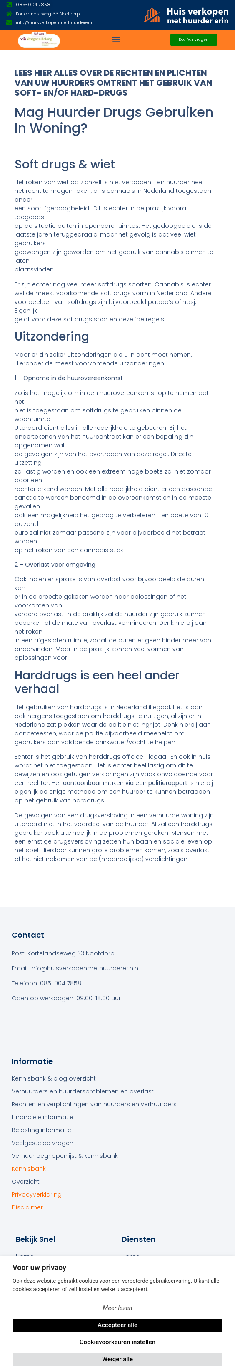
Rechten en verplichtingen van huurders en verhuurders (94, 1104)
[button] (116, 39)
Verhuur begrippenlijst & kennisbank (65, 1156)
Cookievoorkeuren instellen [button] (117, 1342)
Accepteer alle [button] (118, 1325)
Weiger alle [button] (117, 1359)
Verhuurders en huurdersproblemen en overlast (83, 1091)
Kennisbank (29, 1169)
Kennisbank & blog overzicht (54, 1078)
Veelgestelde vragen (42, 1143)
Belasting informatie (41, 1130)
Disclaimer (27, 1207)
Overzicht (26, 1181)
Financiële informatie (42, 1117)
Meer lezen (117, 1308)
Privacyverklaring (37, 1194)
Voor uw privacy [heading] (39, 1267)
